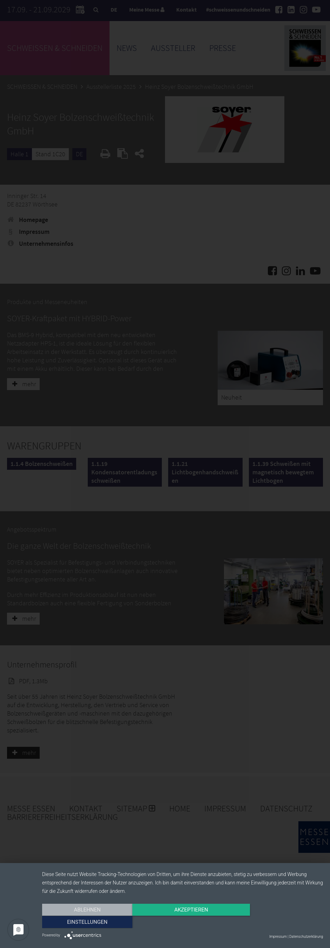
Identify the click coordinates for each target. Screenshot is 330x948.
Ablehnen (84, 922)
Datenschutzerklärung (306, 937)
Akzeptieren (182, 922)
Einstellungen (280, 922)
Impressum (278, 937)
